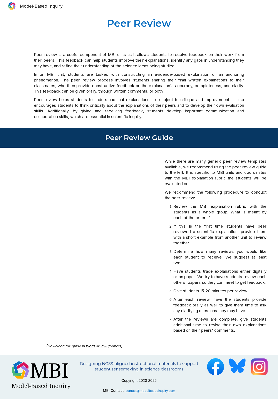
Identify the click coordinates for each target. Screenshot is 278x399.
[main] (139, 23)
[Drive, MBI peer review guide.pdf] (84, 246)
